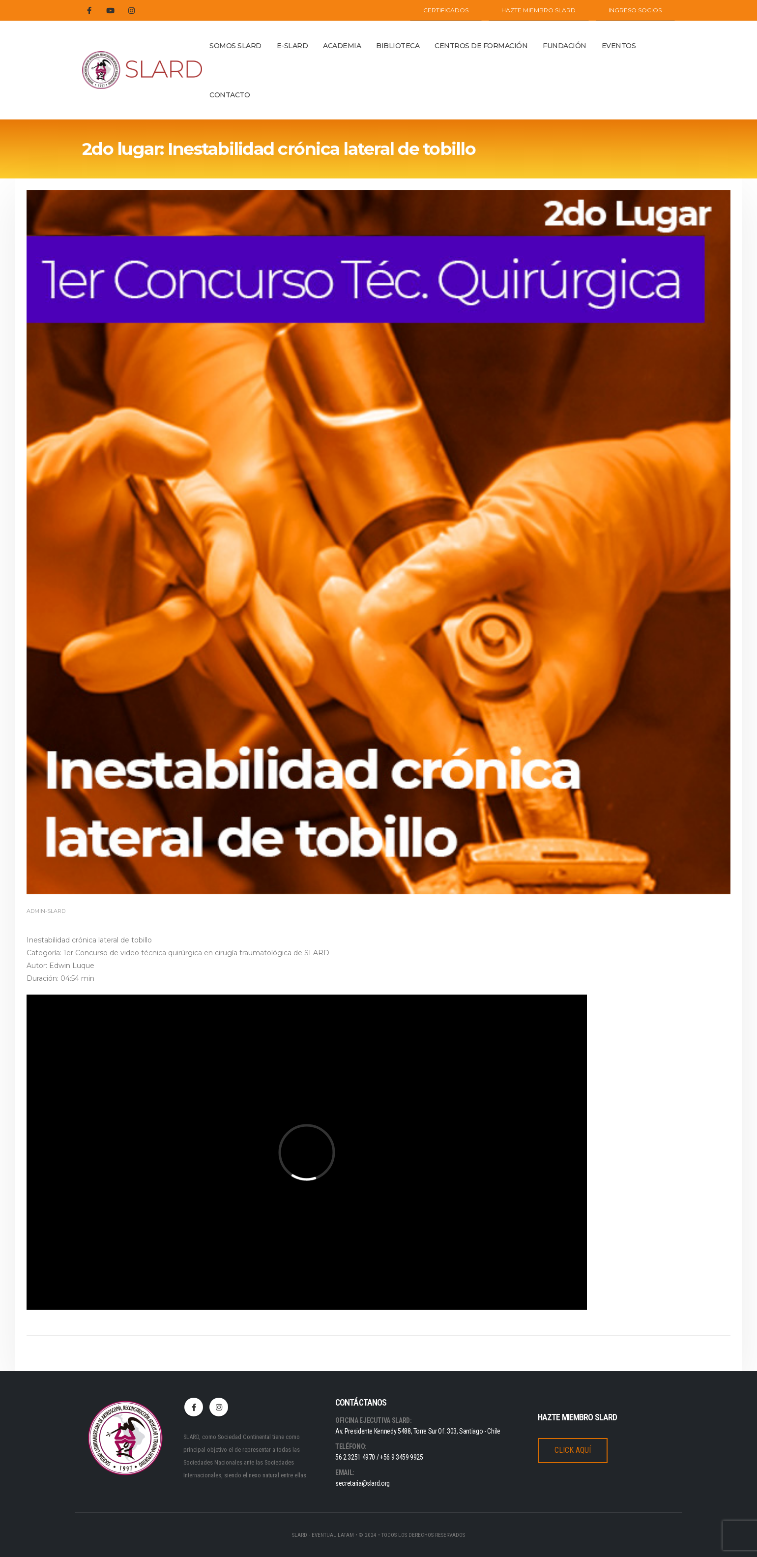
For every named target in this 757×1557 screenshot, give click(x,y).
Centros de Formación (481, 45)
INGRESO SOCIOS (635, 10)
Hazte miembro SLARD (538, 10)
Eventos (619, 45)
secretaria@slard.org (362, 1483)
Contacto (229, 94)
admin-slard (46, 911)
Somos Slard (235, 45)
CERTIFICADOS (445, 10)
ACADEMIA (342, 45)
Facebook (193, 1407)
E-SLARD (292, 45)
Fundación (564, 45)
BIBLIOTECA (397, 45)
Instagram (218, 1407)
